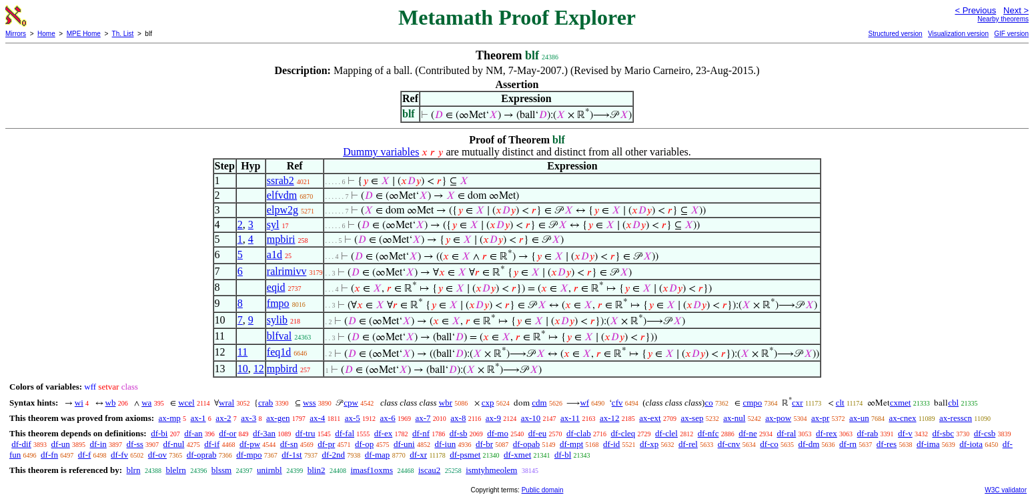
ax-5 (352, 418)
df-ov (157, 455)
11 (242, 352)
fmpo (278, 303)
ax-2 (223, 418)
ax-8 (458, 418)
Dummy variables (381, 151)
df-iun (445, 444)
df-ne (747, 433)
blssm (221, 470)
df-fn (49, 455)
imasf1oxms (371, 470)
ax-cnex (902, 418)
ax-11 (570, 418)
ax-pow (778, 418)
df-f (84, 455)
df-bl (562, 455)
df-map (377, 455)
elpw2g (282, 209)
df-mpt (571, 444)
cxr (797, 403)
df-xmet (517, 455)
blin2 (317, 470)
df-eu (537, 433)
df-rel (688, 444)
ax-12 (610, 418)
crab (265, 403)
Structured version (895, 33)
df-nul (174, 444)
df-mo (497, 433)
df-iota (971, 444)
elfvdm (282, 195)
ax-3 (248, 418)
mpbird (282, 368)
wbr (445, 403)
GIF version (1011, 33)
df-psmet (465, 455)
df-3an (264, 433)
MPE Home (84, 33)
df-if (211, 444)
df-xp (649, 444)
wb (110, 403)
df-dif (21, 444)
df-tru (306, 433)
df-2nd (333, 455)
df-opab (526, 444)
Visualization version (958, 33)
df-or (227, 433)
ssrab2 (280, 180)
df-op (364, 444)
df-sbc (943, 433)
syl (273, 224)
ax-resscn (955, 418)
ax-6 (388, 418)
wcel (186, 403)
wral (226, 403)
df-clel (666, 433)
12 (258, 368)
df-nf (421, 433)
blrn (133, 470)
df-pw (249, 444)
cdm (539, 403)
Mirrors (15, 33)
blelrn (175, 470)
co (708, 403)
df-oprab (202, 455)
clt (840, 403)
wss (309, 403)
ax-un (859, 418)
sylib (277, 320)
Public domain (543, 490)
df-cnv (729, 444)
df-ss (135, 444)
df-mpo (249, 455)
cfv (617, 403)
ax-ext (649, 418)
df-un (60, 444)
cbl (953, 403)
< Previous (975, 10)
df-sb (459, 433)
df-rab (868, 433)
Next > (1016, 10)
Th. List (123, 33)
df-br (484, 444)
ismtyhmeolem (491, 470)
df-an (193, 433)
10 (242, 368)
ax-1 (198, 418)
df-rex (826, 433)
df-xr (418, 455)
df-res (887, 444)
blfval (279, 336)
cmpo (752, 403)
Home (46, 33)
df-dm (809, 444)
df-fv (119, 455)
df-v (905, 433)
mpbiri (281, 239)
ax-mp (170, 418)
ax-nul (734, 418)
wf (584, 403)
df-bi (159, 433)
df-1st (292, 455)
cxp (488, 403)
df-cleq (622, 433)
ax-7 (422, 418)
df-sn (289, 444)
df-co (769, 444)
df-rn (848, 444)
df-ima (928, 444)
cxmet (900, 403)
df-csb (985, 433)
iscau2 (429, 470)
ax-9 (493, 418)
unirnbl (269, 470)
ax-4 (317, 418)
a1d (274, 254)
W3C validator (1006, 490)
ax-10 (531, 418)
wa (146, 403)
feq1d (279, 352)
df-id (611, 444)
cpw (351, 403)
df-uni (404, 444)
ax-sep (691, 418)
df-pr (326, 444)
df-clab (578, 433)
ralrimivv (287, 271)
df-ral (786, 433)
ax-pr (820, 418)
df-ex (383, 433)
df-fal (344, 433)
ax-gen (278, 418)
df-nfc (708, 433)
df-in (98, 444)
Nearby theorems (1003, 19)
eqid (276, 287)
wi (79, 403)
